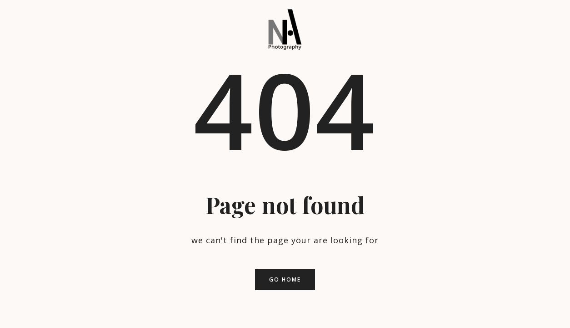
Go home (285, 279)
